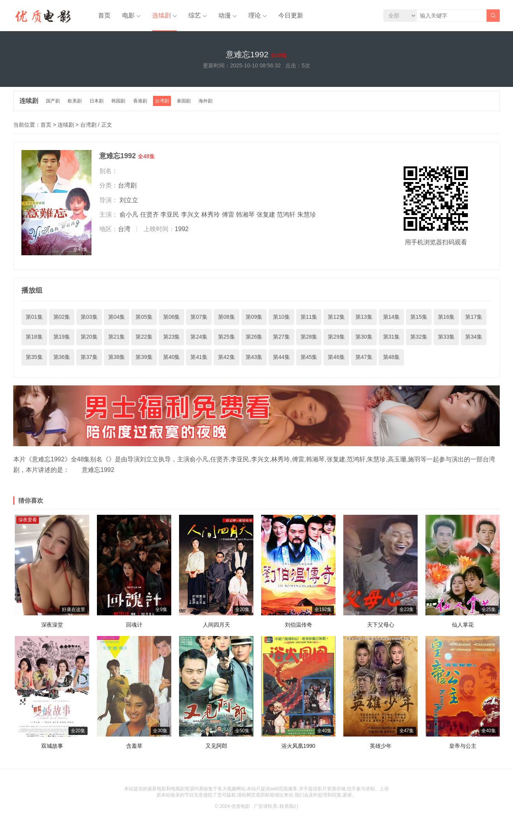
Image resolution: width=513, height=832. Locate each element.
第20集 (89, 337)
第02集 (61, 317)
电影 (128, 15)
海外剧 (206, 101)
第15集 (418, 317)
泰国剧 (184, 101)
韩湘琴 (245, 214)
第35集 (34, 357)
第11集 (309, 317)
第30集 (363, 337)
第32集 (418, 337)
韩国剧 (118, 101)
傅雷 (228, 214)
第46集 (336, 357)
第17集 (473, 317)
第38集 (116, 357)
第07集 (198, 317)
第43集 (254, 357)
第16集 (446, 317)
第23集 (171, 337)
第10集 (281, 317)
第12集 (336, 317)
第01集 (34, 317)
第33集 (446, 337)
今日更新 (290, 15)
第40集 (171, 357)
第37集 (89, 357)
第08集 (226, 317)
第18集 (34, 337)
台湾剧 (162, 101)
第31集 (391, 337)
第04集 (116, 317)
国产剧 (53, 101)
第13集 (363, 317)
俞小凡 (128, 214)
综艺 (194, 15)
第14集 (391, 317)
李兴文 (190, 214)
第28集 (309, 337)
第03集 (89, 317)
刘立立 (128, 200)
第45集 (309, 357)
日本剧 (97, 101)
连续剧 (161, 15)
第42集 (226, 357)
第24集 (198, 337)
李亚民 (169, 214)
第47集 (363, 357)
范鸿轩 (286, 214)
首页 (104, 15)
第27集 (281, 337)
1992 (182, 229)
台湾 (124, 229)
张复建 (265, 214)
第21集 (116, 337)
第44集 (281, 357)
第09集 (254, 317)
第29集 (336, 337)
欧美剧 (75, 101)
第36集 (61, 357)
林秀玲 (210, 214)
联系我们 (288, 806)
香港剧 (140, 101)
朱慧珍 (306, 214)
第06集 (171, 317)
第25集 (226, 337)
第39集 (144, 357)
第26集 (254, 337)
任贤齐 (149, 214)
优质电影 (240, 806)
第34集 (473, 337)
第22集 (144, 337)
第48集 (391, 357)
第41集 (198, 357)
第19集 (61, 337)
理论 (254, 15)
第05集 (144, 317)
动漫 (224, 15)
